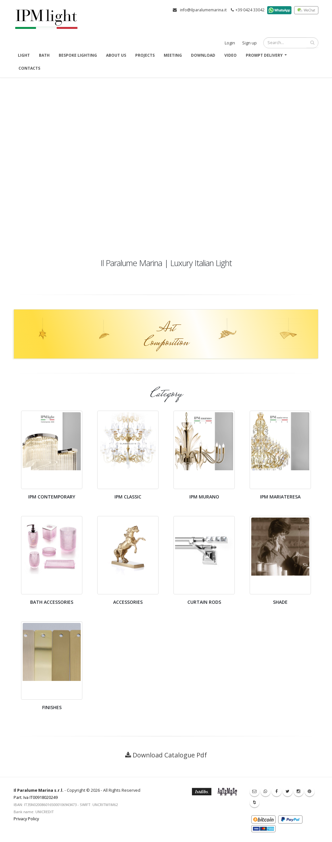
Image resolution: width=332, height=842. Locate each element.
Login (230, 43)
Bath (44, 55)
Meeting (173, 55)
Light (24, 55)
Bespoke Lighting (78, 55)
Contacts (29, 68)
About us (116, 55)
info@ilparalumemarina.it (203, 10)
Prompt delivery (264, 55)
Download (203, 55)
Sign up (249, 43)
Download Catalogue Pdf (170, 755)
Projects (145, 55)
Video (230, 55)
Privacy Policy (26, 819)
